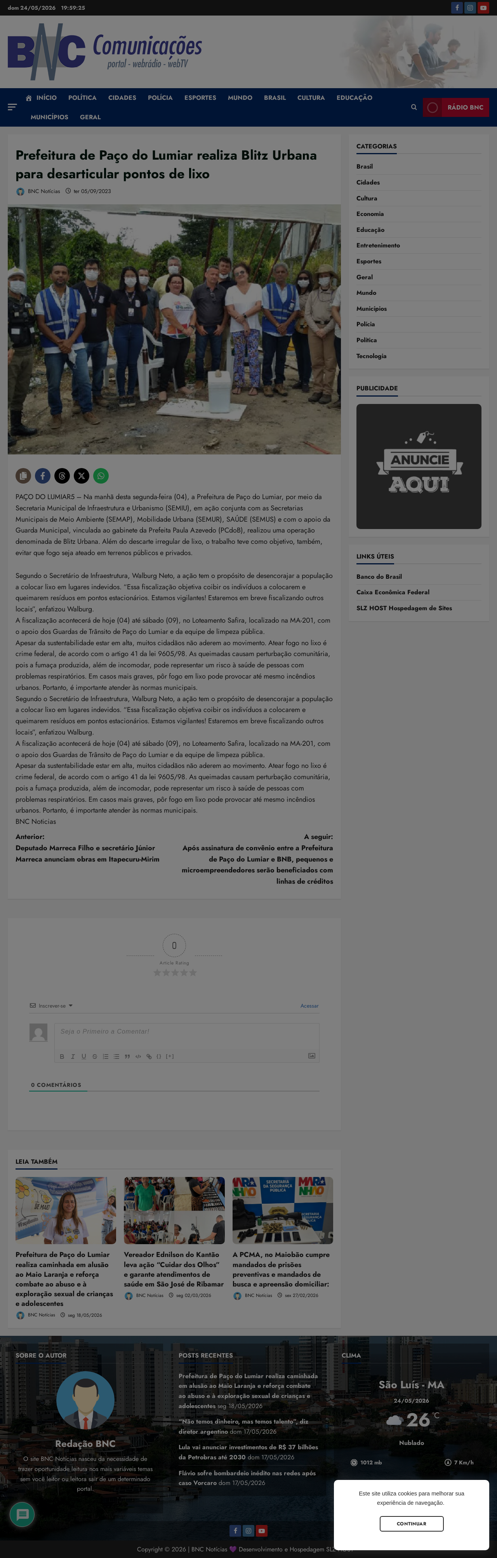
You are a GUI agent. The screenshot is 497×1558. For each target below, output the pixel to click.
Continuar (411, 1523)
